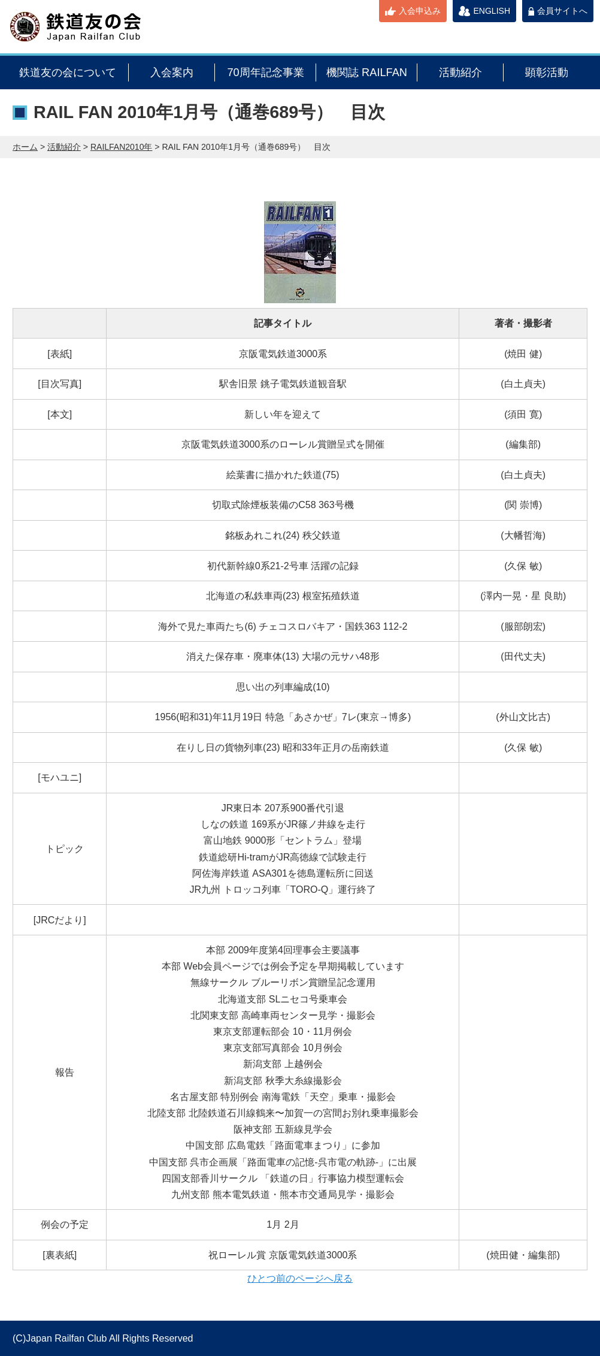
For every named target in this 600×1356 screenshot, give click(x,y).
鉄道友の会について (67, 72)
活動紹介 (460, 72)
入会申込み (420, 11)
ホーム (25, 147)
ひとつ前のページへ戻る (300, 1278)
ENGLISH (492, 11)
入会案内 (171, 72)
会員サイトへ (562, 11)
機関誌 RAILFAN (366, 72)
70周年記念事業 (265, 72)
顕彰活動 (546, 72)
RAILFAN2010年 (121, 147)
